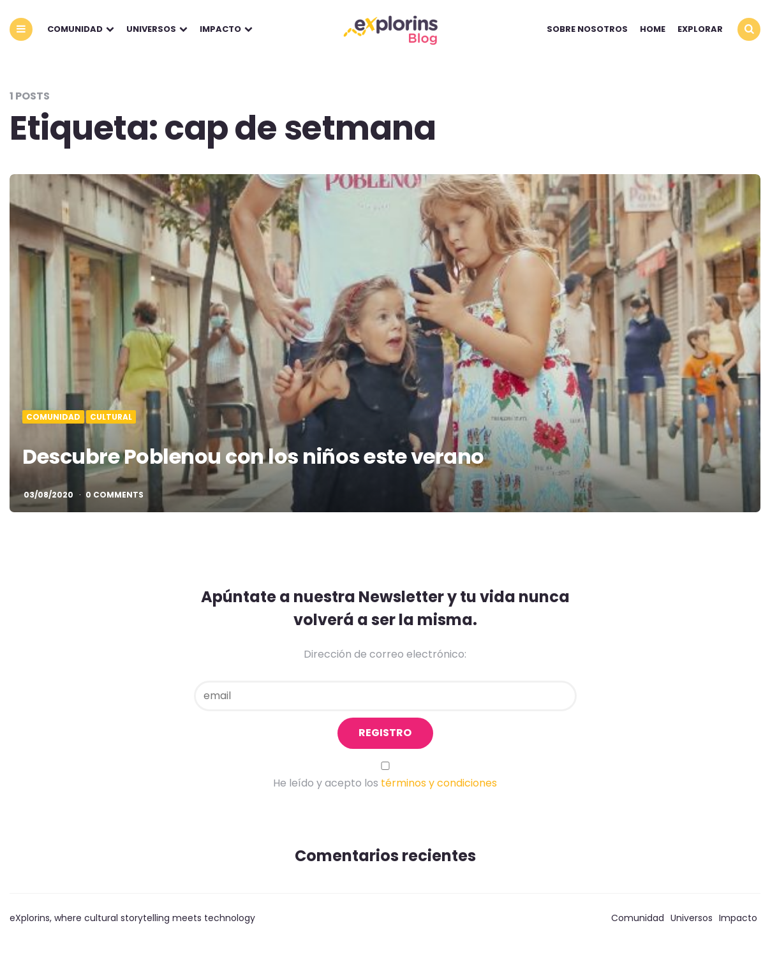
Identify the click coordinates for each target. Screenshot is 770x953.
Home (652, 29)
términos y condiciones (439, 783)
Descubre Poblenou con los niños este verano (253, 456)
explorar (700, 29)
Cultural (111, 417)
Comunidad (75, 29)
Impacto (220, 29)
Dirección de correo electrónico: (385, 654)
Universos (151, 29)
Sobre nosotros (587, 29)
